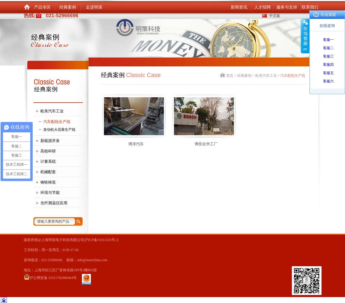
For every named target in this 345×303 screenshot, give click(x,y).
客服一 (328, 40)
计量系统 (48, 161)
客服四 (328, 65)
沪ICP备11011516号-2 (101, 240)
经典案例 (67, 7)
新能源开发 (50, 140)
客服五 (328, 73)
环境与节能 (50, 192)
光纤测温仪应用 (53, 203)
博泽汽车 (136, 144)
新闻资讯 (239, 7)
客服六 (328, 81)
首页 (229, 76)
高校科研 (48, 151)
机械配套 (48, 172)
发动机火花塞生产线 (59, 129)
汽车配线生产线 (56, 121)
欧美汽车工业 (52, 111)
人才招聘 (262, 7)
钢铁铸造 (48, 182)
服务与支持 (286, 7)
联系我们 (310, 7)
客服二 (328, 48)
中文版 (274, 16)
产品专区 (42, 7)
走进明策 (94, 7)
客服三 (328, 56)
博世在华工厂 (206, 144)
